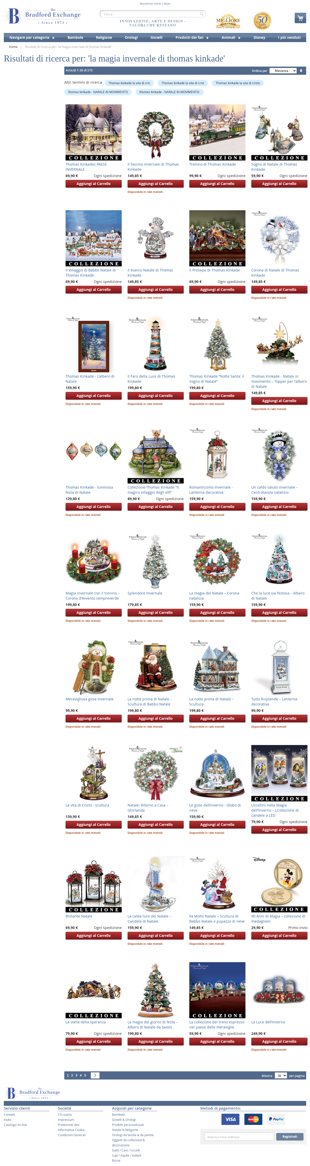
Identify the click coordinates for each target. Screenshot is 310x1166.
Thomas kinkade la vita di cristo (238, 83)
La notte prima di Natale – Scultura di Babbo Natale (150, 701)
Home (13, 47)
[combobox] (153, 13)
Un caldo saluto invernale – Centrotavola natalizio (274, 490)
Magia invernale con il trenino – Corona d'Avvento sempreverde (93, 596)
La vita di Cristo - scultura (87, 805)
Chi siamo (65, 1114)
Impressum (66, 1120)
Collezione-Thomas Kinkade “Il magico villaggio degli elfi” (153, 490)
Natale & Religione (125, 1130)
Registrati (289, 1136)
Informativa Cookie (71, 1130)
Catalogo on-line (15, 1125)
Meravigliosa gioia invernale (90, 699)
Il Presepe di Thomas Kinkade (214, 270)
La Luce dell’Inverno (268, 1022)
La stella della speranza (86, 1022)
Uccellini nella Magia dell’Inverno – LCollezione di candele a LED (275, 810)
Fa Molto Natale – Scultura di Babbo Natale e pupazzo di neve (217, 919)
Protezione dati (68, 1125)
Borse (116, 1160)
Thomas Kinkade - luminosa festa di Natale (89, 490)
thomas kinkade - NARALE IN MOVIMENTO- (169, 92)
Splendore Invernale (145, 593)
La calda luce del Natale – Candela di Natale (149, 919)
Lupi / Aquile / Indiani (126, 1155)
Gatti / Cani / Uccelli (126, 1150)
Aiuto (167, 4)
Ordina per (259, 71)
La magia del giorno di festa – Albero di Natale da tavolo (153, 1024)
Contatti (9, 1114)
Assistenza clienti (150, 4)
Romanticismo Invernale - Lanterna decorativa (211, 490)
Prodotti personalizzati (128, 1125)
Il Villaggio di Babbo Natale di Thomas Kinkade (91, 273)
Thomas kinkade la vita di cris (129, 83)
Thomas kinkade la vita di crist (183, 83)
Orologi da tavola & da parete (133, 1135)
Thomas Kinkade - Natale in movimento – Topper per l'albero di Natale (279, 381)
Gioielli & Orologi (124, 1120)
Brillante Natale (79, 916)
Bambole (118, 1114)
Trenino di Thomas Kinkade (212, 164)
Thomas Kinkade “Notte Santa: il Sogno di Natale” (216, 379)
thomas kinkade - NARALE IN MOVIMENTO (98, 92)
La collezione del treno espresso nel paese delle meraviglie (216, 1024)
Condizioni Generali (72, 1135)
